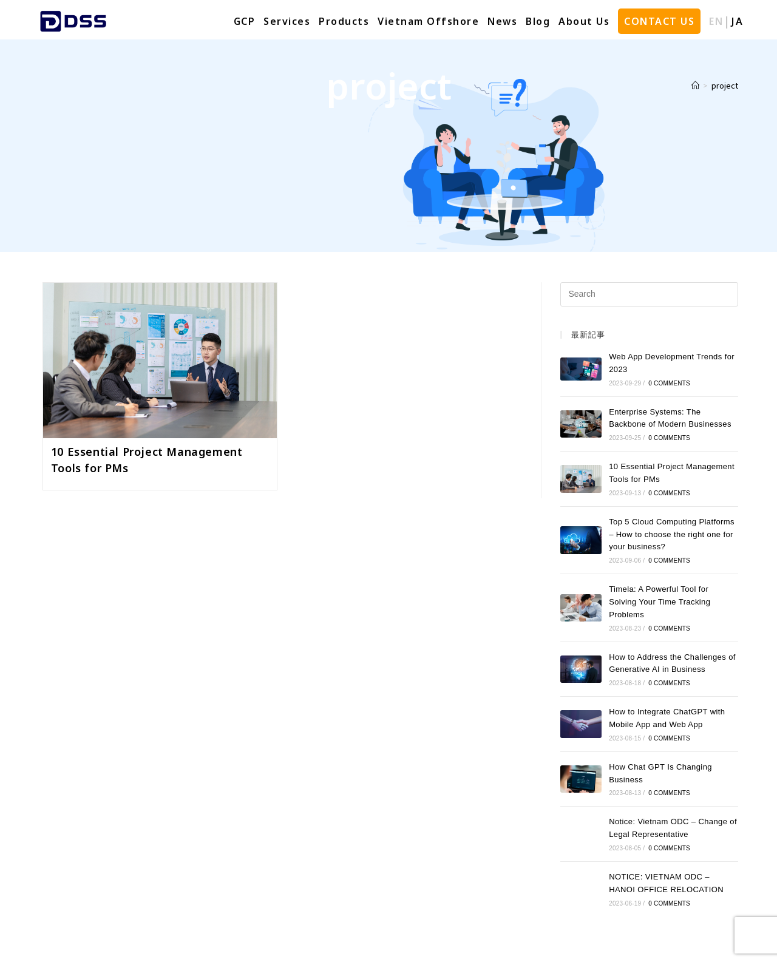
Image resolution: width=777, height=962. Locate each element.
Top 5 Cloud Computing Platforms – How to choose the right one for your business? (672, 534)
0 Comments (669, 383)
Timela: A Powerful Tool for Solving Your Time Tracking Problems (659, 601)
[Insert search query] (649, 294)
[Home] (695, 85)
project (724, 85)
